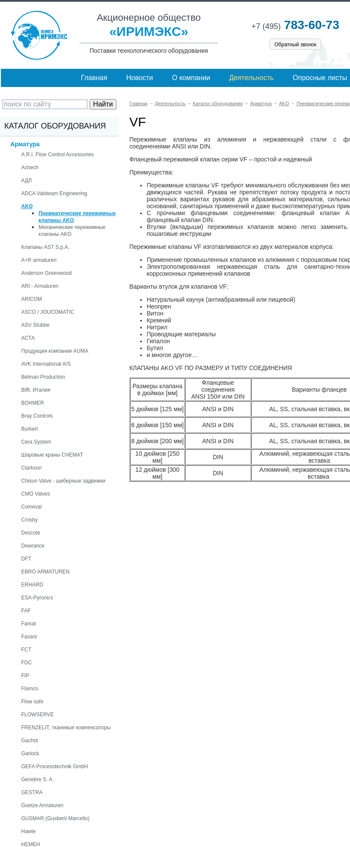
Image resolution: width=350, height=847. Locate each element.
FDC (26, 663)
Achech (30, 167)
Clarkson (31, 468)
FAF (26, 611)
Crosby (29, 520)
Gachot (29, 741)
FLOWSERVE (37, 715)
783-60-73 (295, 25)
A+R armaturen (39, 260)
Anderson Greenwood (46, 273)
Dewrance (33, 546)
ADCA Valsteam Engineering (54, 193)
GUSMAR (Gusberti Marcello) (55, 818)
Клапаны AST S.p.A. (45, 247)
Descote (30, 533)
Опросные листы (320, 77)
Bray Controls (37, 416)
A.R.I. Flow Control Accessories (57, 154)
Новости (139, 77)
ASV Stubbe (35, 325)
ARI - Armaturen (39, 286)
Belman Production (43, 377)
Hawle (28, 831)
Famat (28, 624)
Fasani (29, 637)
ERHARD (32, 585)
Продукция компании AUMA (54, 351)
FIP (25, 676)
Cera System (36, 442)
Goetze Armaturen (42, 805)
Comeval (31, 507)
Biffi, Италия (35, 390)
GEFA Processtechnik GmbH (54, 766)
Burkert (29, 429)
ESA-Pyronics (37, 598)
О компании (191, 77)
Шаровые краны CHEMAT (52, 455)
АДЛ (26, 180)
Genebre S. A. (37, 779)
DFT (26, 559)
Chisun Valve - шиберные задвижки (63, 481)
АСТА (28, 338)
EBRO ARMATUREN (45, 572)
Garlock (30, 753)
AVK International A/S (46, 364)
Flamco (29, 689)
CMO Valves (35, 494)
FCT (26, 650)
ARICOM (31, 299)
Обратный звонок (295, 45)
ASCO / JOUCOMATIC (47, 312)
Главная (94, 77)
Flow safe (32, 702)
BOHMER (32, 403)
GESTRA (31, 792)
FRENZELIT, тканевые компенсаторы (66, 728)
